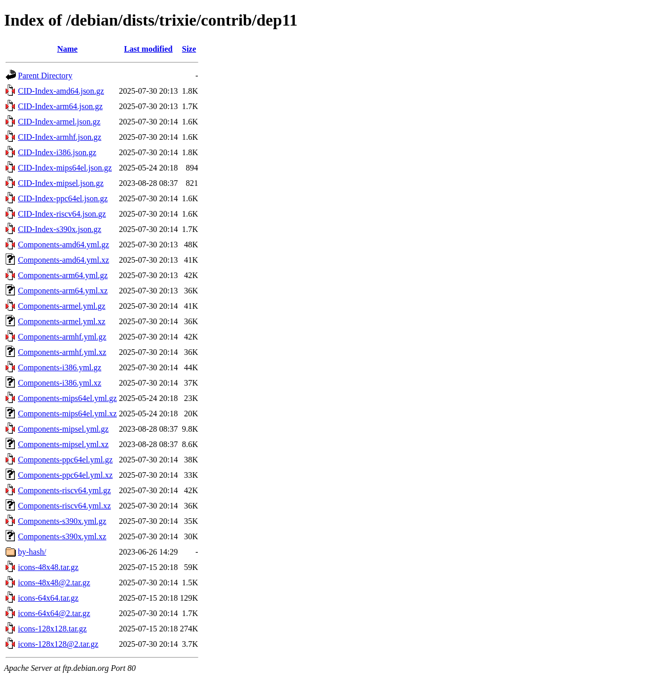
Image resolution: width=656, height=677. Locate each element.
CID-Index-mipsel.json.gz (61, 183)
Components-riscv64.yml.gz (64, 490)
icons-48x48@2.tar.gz (54, 582)
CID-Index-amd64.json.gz (61, 91)
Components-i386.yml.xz (59, 382)
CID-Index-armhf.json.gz (59, 137)
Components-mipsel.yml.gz (63, 429)
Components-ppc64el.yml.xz (65, 475)
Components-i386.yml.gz (59, 367)
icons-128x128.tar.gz (52, 628)
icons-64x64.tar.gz (48, 598)
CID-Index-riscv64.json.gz (62, 213)
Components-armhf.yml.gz (62, 336)
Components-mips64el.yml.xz (67, 413)
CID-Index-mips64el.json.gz (65, 167)
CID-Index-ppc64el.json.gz (63, 198)
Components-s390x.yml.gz (62, 521)
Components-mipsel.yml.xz (63, 444)
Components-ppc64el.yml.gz (65, 459)
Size (189, 49)
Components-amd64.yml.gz (63, 244)
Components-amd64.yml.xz (63, 260)
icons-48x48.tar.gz (48, 567)
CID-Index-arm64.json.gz (60, 106)
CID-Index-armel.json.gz (59, 121)
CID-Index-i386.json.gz (57, 152)
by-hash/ (32, 551)
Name (67, 49)
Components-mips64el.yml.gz (67, 398)
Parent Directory (45, 75)
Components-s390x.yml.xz (62, 536)
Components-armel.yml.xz (62, 321)
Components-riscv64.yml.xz (64, 505)
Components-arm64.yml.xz (63, 290)
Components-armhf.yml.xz (62, 352)
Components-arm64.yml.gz (63, 275)
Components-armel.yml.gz (62, 306)
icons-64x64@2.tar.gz (54, 613)
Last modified (148, 49)
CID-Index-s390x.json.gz (59, 229)
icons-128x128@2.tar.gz (58, 644)
